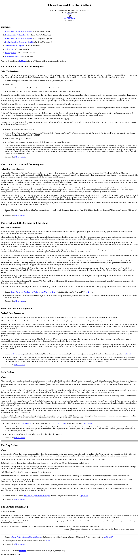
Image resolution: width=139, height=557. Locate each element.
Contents (5, 26)
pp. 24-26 (89, 292)
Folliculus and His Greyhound (15, 46)
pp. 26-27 (84, 496)
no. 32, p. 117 (108, 537)
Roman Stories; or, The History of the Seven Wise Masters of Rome (33, 292)
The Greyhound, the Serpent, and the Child (19, 42)
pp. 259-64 (88, 423)
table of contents (19, 157)
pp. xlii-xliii (127, 354)
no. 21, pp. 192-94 (59, 423)
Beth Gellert (9, 49)
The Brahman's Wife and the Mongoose (18, 31)
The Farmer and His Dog (13, 56)
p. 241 (48, 541)
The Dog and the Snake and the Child (17, 35)
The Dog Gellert (10, 53)
